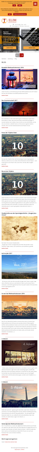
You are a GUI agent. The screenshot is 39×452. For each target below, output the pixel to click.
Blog (16, 58)
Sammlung (10, 58)
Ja (14, 5)
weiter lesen (10, 47)
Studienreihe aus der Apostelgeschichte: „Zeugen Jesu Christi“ (19, 214)
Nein (20, 5)
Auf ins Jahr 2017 (7, 253)
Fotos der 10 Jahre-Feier (9, 133)
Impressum (17, 449)
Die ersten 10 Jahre (8, 171)
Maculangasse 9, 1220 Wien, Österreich (19, 26)
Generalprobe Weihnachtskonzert (12, 424)
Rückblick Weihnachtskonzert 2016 (13, 67)
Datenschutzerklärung (19, 14)
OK (10, 14)
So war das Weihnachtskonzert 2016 (13, 293)
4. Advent (5, 339)
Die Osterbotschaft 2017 (9, 100)
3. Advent (5, 382)
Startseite (4, 58)
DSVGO (22, 449)
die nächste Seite (12, 442)
